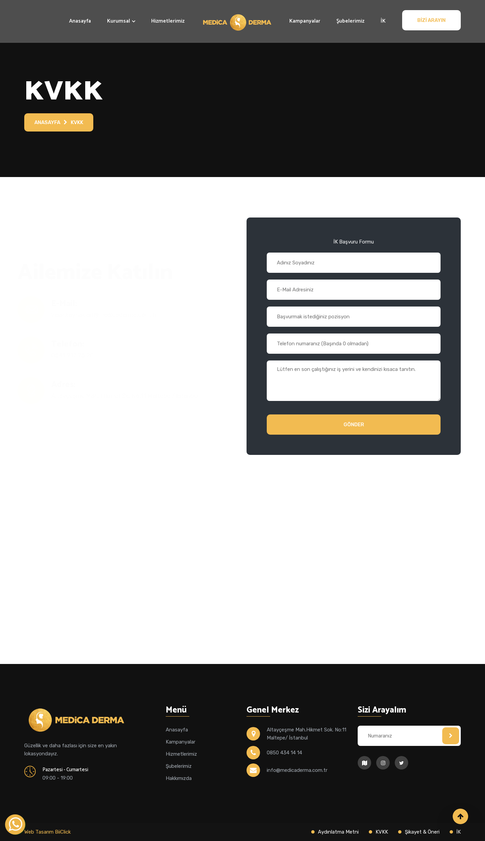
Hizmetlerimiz (168, 21)
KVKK (77, 122)
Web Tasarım (39, 832)
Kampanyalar (304, 21)
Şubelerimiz (350, 21)
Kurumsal (118, 21)
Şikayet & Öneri (422, 832)
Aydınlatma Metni (338, 832)
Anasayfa (80, 21)
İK (383, 21)
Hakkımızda (179, 778)
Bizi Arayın (431, 20)
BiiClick (63, 832)
